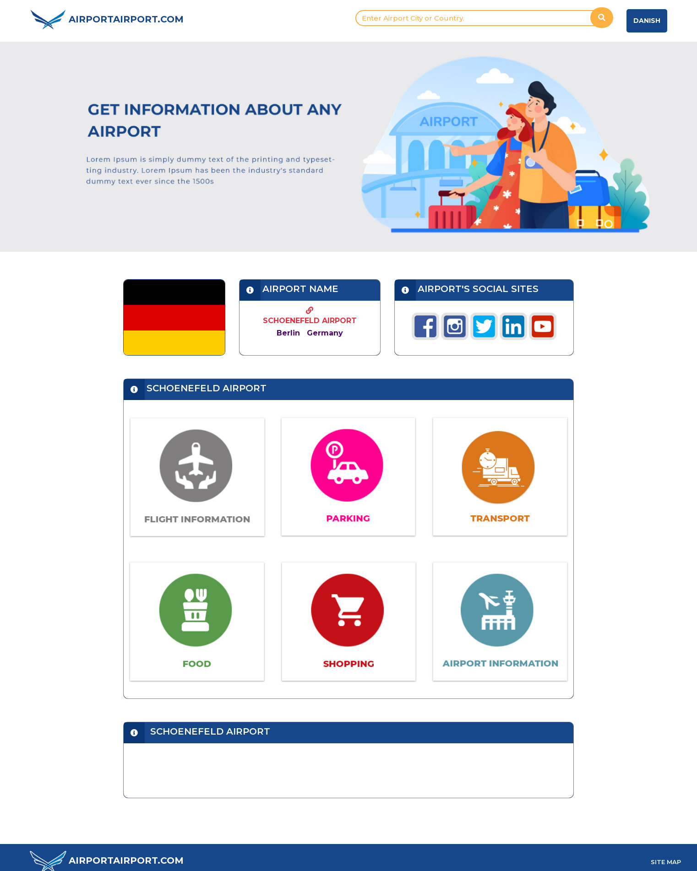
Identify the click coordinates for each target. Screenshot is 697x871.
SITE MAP (666, 862)
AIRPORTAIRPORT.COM (126, 19)
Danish (646, 20)
